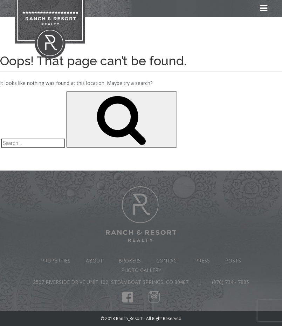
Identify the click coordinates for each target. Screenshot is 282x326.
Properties (55, 260)
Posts (233, 260)
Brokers (129, 260)
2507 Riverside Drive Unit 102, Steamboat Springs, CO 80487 (110, 282)
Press (202, 260)
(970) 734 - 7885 (230, 282)
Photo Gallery (141, 270)
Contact (168, 260)
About (94, 260)
